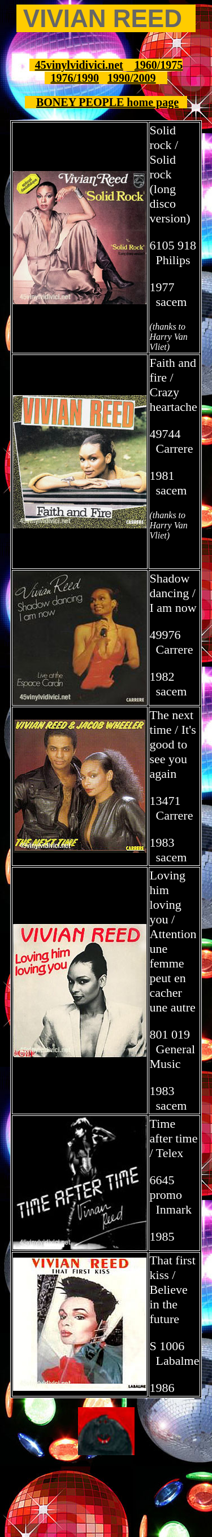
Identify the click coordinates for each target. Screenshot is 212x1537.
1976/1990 (74, 78)
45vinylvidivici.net (79, 65)
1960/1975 (159, 65)
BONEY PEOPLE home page (107, 102)
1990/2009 (131, 78)
